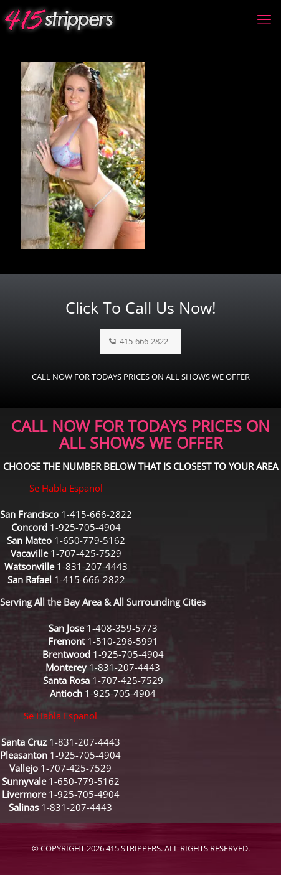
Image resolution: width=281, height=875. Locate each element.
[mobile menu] (264, 18)
